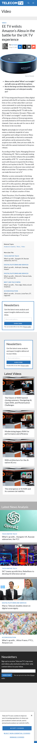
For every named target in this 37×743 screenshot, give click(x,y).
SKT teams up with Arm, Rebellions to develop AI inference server (18, 572)
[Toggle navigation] (33, 3)
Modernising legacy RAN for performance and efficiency (17, 432)
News (18, 246)
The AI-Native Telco (11, 256)
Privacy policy (27, 327)
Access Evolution (11, 291)
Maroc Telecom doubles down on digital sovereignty (16, 607)
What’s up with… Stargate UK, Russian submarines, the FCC (16, 259)
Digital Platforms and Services (16, 265)
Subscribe (18, 323)
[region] (17, 727)
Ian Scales (14, 45)
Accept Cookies (17, 728)
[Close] (31, 715)
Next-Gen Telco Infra (12, 282)
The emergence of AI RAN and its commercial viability (18, 490)
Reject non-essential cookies (17, 733)
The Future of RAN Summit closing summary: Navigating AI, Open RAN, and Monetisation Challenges (18, 401)
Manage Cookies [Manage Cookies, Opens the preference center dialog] (17, 737)
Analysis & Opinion (10, 246)
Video (6, 11)
